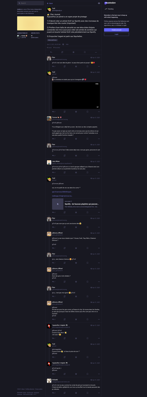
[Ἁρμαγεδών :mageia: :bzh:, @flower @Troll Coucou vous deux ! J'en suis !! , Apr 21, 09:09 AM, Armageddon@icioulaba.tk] (73, 331)
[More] (96, 52)
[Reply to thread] (54, 66)
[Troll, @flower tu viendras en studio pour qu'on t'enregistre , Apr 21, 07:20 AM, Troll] (73, 92)
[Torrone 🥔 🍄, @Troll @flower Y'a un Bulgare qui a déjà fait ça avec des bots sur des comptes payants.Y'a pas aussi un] (73, 128)
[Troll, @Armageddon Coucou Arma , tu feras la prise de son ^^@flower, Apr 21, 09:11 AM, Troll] (73, 350)
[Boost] (62, 52)
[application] (76, 95)
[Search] (30, 3)
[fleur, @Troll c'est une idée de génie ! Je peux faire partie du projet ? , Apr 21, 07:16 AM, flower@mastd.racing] (73, 62)
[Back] (70, 3)
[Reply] (51, 52)
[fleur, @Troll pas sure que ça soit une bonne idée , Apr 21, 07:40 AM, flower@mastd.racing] (73, 222)
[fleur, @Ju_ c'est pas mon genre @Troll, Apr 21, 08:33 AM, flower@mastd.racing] (73, 292)
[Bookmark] (85, 52)
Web (67, 44)
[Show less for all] (99, 3)
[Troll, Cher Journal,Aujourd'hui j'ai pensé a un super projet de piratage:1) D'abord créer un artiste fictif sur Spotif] (73, 30)
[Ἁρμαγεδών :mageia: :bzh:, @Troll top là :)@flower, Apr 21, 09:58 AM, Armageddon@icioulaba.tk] (73, 368)
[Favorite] (73, 52)
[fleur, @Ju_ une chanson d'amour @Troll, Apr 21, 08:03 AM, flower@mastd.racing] (73, 258)
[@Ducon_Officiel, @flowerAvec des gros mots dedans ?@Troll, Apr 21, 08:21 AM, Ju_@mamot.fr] (73, 275)
